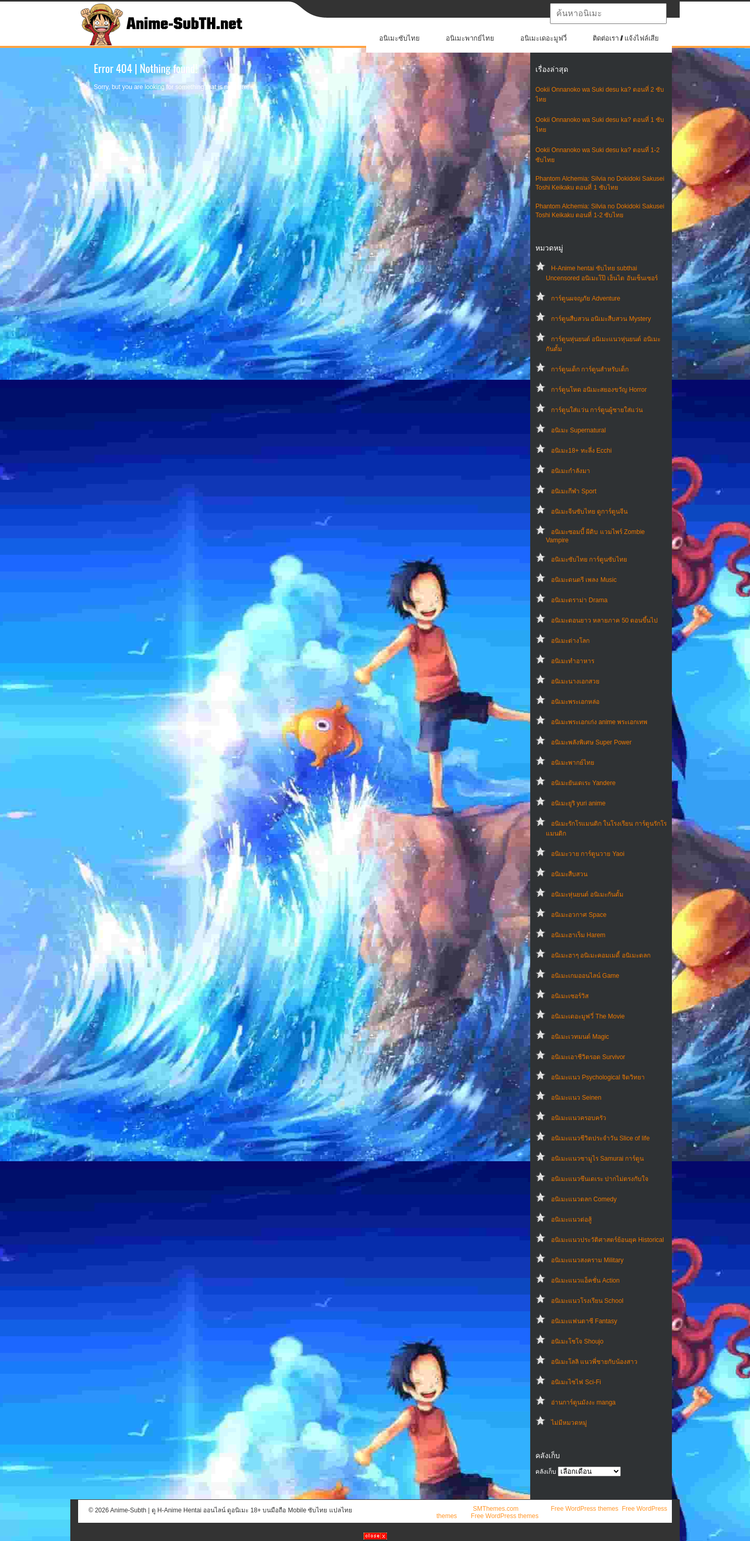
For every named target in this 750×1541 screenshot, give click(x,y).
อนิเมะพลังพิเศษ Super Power (591, 742)
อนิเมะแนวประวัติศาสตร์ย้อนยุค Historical (607, 1240)
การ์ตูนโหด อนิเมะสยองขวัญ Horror (599, 389)
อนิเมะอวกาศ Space (578, 914)
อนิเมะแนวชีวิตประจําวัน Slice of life (600, 1138)
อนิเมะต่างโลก (570, 640)
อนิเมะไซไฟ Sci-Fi (576, 1382)
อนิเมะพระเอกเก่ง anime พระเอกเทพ (599, 722)
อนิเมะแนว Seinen (576, 1097)
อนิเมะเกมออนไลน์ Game (585, 975)
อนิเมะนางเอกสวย (575, 681)
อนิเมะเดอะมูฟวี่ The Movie (587, 1016)
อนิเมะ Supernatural (578, 430)
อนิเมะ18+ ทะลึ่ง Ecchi (581, 450)
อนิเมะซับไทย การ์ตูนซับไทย (589, 559)
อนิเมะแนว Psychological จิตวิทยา (598, 1077)
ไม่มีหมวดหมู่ (569, 1422)
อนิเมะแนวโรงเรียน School (587, 1300)
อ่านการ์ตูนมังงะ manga (583, 1402)
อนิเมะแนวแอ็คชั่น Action (585, 1280)
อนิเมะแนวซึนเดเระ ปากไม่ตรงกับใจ (599, 1179)
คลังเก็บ (545, 1471)
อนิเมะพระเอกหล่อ (575, 701)
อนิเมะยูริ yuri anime (578, 803)
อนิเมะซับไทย (399, 38)
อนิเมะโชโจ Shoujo (577, 1341)
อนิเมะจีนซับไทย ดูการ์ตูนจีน (589, 511)
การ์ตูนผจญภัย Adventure (585, 298)
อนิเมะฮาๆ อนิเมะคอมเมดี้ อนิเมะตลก (601, 955)
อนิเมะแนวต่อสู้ (571, 1219)
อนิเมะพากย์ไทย (470, 38)
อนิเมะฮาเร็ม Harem (578, 935)
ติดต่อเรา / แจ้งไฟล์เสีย (626, 38)
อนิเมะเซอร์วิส (570, 996)
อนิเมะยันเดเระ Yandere (583, 783)
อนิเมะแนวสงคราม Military (587, 1260)
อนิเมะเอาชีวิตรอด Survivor (588, 1057)
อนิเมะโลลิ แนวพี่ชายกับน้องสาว (594, 1361)
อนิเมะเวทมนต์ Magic (580, 1036)
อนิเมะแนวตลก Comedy (584, 1199)
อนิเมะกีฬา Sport (573, 491)
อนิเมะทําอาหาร (572, 661)
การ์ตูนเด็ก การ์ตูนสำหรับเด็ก (590, 369)
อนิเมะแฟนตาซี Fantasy (584, 1321)
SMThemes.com (495, 1508)
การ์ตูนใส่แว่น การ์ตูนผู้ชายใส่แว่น (597, 410)
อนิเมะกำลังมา (570, 471)
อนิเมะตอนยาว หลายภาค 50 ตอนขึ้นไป (604, 620)
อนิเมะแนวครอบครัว (578, 1118)
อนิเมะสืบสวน (569, 874)
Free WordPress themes (584, 1508)
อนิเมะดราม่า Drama (579, 600)
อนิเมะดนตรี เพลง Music (584, 579)
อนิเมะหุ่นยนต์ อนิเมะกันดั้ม (587, 894)
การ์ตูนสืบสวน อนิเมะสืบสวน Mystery (601, 318)
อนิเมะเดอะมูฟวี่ (543, 38)
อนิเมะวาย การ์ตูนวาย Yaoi (587, 854)
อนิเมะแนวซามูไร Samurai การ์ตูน (597, 1158)
